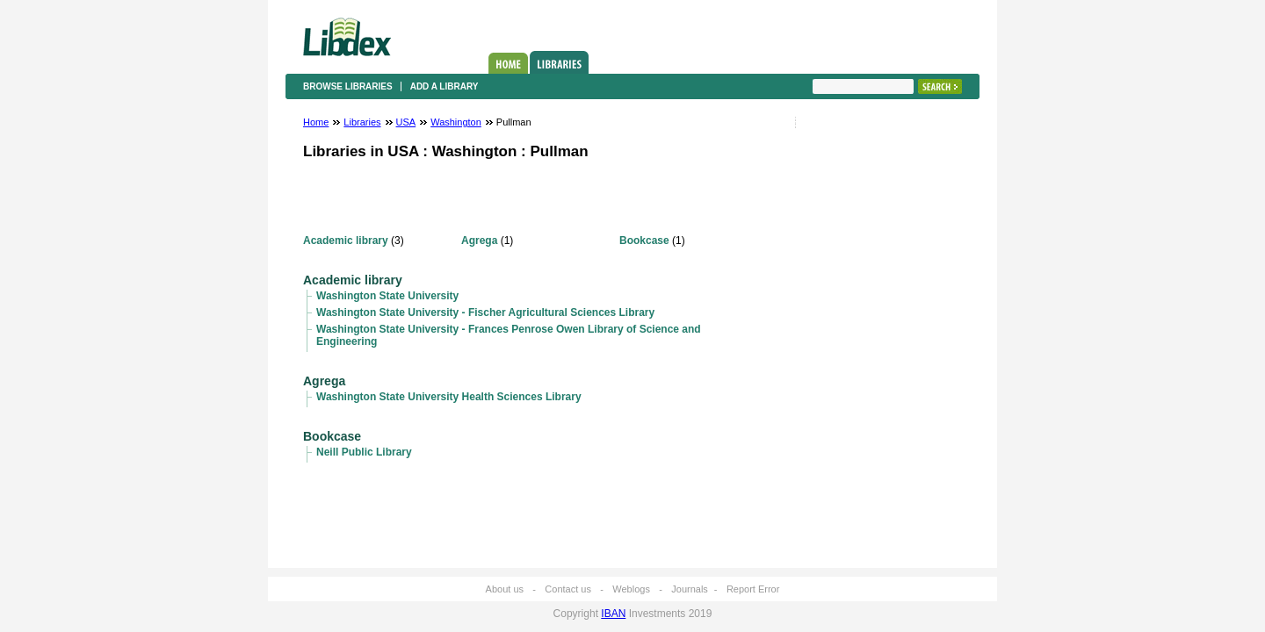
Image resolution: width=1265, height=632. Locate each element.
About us (505, 589)
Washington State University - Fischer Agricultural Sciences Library (485, 312)
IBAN (613, 613)
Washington (455, 122)
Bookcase (644, 240)
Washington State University (387, 296)
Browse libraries (348, 86)
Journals (689, 589)
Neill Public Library (364, 452)
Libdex (347, 37)
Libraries (559, 62)
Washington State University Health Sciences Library (449, 397)
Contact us (568, 589)
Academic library (345, 240)
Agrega (479, 240)
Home (508, 63)
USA (406, 122)
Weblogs (631, 589)
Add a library (444, 86)
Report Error (753, 589)
